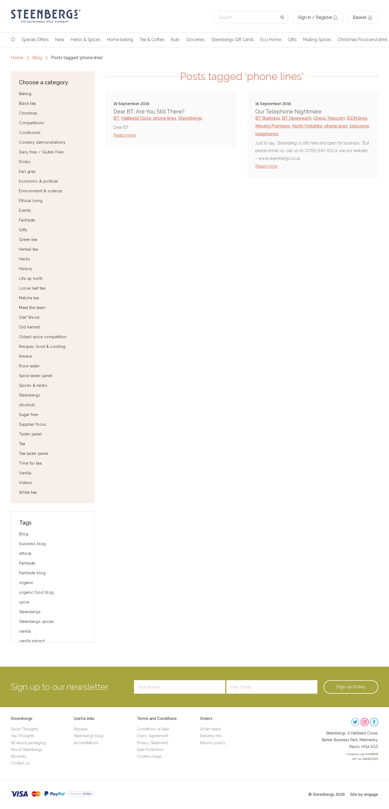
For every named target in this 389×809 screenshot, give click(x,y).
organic (26, 582)
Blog (37, 57)
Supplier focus (32, 424)
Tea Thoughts (23, 736)
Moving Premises (272, 126)
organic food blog (36, 592)
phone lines (164, 118)
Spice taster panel (35, 376)
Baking (25, 94)
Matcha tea (29, 298)
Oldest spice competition (42, 337)
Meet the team (32, 308)
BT (116, 118)
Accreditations (86, 743)
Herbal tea (28, 249)
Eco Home (270, 39)
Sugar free (28, 414)
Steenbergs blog (88, 736)
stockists (27, 405)
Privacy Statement (152, 743)
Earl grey (27, 171)
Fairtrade (27, 220)
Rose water (29, 366)
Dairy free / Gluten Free (41, 152)
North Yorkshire (307, 126)
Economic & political (38, 181)
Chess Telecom (329, 118)
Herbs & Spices (85, 39)
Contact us (20, 763)
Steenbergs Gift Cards (232, 39)
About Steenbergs (26, 749)
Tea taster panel (33, 453)
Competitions (31, 123)
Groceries (195, 39)
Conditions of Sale (153, 729)
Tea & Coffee (152, 39)
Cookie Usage (149, 756)
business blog (32, 544)
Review (25, 356)
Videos (25, 483)
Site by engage (364, 794)
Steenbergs (29, 395)
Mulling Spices (317, 39)
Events (25, 210)
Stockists (18, 756)
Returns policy (212, 743)
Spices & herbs (33, 385)
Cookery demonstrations (42, 142)
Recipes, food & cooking (42, 346)
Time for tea (30, 463)
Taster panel (30, 434)
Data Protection (150, 749)
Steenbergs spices (36, 621)
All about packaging (28, 743)
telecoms (359, 126)
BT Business (267, 118)
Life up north (31, 278)
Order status (210, 729)
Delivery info (211, 736)
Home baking (120, 39)
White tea (28, 492)
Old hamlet (29, 327)
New (59, 39)
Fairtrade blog (32, 573)
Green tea (28, 239)
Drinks (25, 162)
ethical (25, 553)
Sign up (350, 686)
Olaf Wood (29, 317)
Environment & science (40, 191)
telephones (267, 133)
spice (24, 602)
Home (17, 57)
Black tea (27, 103)
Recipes (81, 729)
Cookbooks (30, 132)
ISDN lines (357, 118)
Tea (22, 444)
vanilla (25, 631)
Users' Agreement (152, 736)
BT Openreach (296, 118)
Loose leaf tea (32, 288)
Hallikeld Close (136, 118)
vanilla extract (32, 641)
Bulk (175, 39)
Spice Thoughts (24, 729)
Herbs (24, 259)
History (25, 269)
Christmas (28, 113)
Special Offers (35, 39)
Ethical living (30, 201)
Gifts (292, 39)
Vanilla (25, 473)
